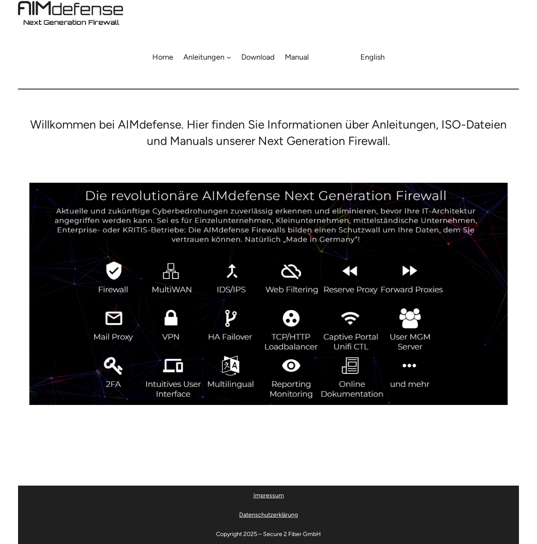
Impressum (268, 495)
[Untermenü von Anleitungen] (229, 57)
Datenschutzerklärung (268, 514)
